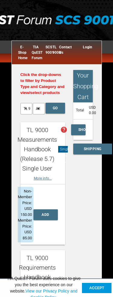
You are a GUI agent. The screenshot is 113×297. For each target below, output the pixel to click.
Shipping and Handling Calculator (92, 150)
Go (55, 108)
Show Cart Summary (82, 131)
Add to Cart (46, 216)
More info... (43, 178)
